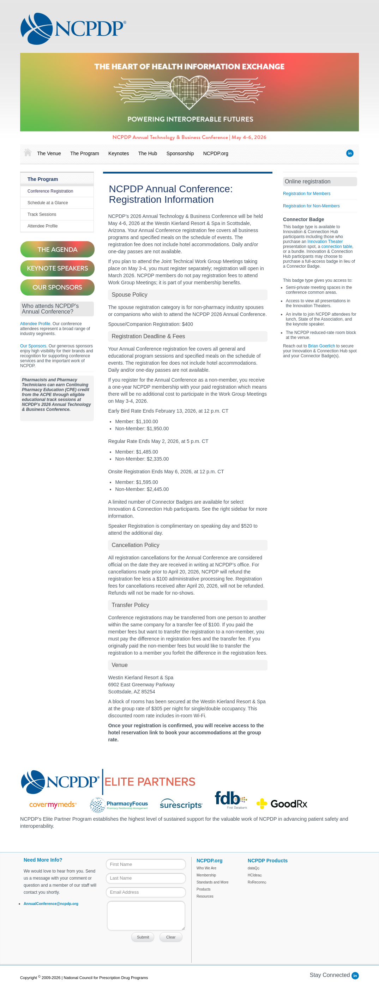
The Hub (147, 153)
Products (203, 889)
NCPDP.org (215, 153)
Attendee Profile (43, 226)
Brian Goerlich (321, 346)
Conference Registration (50, 191)
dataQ (253, 868)
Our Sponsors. (33, 346)
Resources (205, 896)
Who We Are (206, 868)
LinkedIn (350, 153)
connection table (336, 246)
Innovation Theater (325, 241)
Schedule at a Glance (48, 202)
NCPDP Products (268, 860)
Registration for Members (307, 193)
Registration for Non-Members (311, 206)
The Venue (49, 153)
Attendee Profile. (36, 323)
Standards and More (213, 882)
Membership (206, 875)
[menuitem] (26, 152)
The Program (84, 153)
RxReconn (257, 882)
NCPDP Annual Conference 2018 (73, 29)
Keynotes (118, 153)
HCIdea (255, 875)
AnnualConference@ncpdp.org (51, 903)
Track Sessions (42, 214)
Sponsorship (180, 153)
